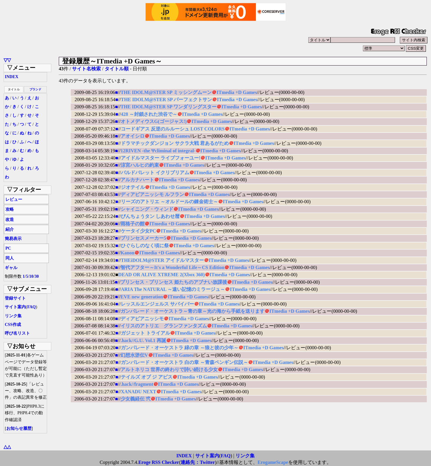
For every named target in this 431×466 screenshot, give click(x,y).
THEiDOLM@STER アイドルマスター (162, 260)
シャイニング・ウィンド (147, 209)
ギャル (11, 267)
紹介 (9, 229)
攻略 (9, 209)
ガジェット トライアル (145, 333)
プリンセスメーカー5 (143, 238)
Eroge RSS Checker (158, 462)
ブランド (35, 89)
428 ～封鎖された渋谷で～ (149, 114)
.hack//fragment (137, 384)
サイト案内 (15, 307)
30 (36, 276)
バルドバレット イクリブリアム (155, 172)
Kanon (127, 252)
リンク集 (13, 316)
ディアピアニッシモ (142, 318)
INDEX (11, 77)
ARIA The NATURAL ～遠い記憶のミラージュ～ (173, 289)
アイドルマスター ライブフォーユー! (160, 157)
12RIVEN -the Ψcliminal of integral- (158, 150)
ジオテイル (133, 187)
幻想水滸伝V (134, 355)
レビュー (13, 199)
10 (31, 276)
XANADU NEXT (138, 391)
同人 (9, 258)
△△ (7, 446)
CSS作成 (13, 324)
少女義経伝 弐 (136, 398)
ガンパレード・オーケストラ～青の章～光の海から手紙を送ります (193, 311)
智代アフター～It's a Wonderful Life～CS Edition (172, 267)
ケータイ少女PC (138, 230)
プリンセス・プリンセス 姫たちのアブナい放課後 (173, 282)
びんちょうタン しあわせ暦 (150, 216)
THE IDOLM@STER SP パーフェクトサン (166, 99)
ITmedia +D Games (237, 92)
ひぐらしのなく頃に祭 (145, 245)
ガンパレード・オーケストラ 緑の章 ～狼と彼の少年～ (179, 347)
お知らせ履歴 (18, 428)
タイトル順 (117, 68)
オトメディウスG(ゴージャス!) (154, 121)
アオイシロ (133, 136)
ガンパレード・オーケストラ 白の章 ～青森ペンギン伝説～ (184, 362)
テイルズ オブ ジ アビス (146, 377)
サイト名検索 (86, 68)
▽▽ (7, 60)
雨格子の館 (133, 223)
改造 (9, 219)
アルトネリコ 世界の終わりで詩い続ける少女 (169, 369)
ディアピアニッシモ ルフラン (152, 194)
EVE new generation (142, 296)
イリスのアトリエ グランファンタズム (164, 325)
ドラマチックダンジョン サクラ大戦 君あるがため (175, 143)
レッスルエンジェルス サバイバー (157, 303)
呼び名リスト (17, 333)
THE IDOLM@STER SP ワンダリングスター (169, 106)
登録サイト (15, 298)
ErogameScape (273, 462)
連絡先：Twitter (198, 462)
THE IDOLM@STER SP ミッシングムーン (166, 92)
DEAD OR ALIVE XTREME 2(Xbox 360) (161, 274)
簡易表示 (13, 238)
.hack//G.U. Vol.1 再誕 (143, 340)
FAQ (31, 307)
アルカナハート (137, 179)
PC (8, 248)
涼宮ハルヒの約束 (140, 165)
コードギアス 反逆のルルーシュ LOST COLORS (173, 128)
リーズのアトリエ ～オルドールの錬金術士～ (169, 201)
